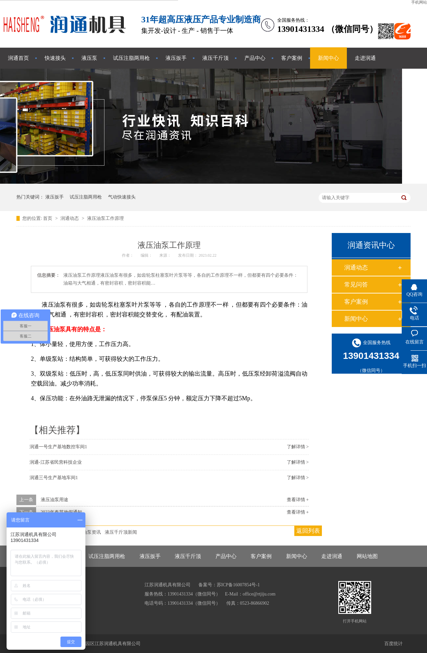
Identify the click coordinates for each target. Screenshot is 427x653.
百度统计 (393, 643)
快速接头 (55, 58)
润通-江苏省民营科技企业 (56, 462)
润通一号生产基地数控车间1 (58, 446)
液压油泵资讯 (87, 532)
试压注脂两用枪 (131, 58)
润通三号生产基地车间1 (54, 477)
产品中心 (254, 58)
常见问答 (356, 284)
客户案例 (291, 58)
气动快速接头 (122, 197)
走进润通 (365, 58)
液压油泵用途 (54, 499)
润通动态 (70, 218)
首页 (48, 218)
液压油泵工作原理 (105, 218)
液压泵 (89, 58)
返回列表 (308, 530)
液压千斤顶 (215, 58)
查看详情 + (298, 499)
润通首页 (18, 58)
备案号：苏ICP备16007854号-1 (229, 584)
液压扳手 (176, 58)
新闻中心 (328, 58)
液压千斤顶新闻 (121, 532)
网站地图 (367, 556)
